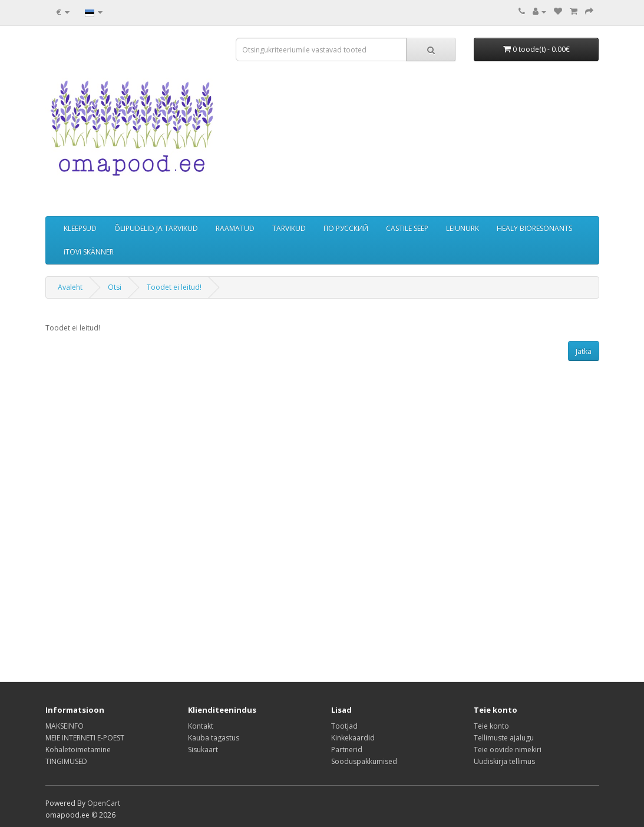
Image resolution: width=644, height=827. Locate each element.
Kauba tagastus (213, 738)
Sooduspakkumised (364, 761)
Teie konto (491, 726)
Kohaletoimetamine (78, 750)
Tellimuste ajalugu (504, 738)
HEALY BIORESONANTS (534, 228)
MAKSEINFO (64, 726)
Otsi (114, 287)
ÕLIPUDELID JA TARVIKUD (156, 228)
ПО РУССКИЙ (345, 228)
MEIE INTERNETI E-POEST (84, 738)
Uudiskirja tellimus (504, 761)
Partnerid (346, 750)
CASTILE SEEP (407, 228)
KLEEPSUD (80, 228)
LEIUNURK (462, 228)
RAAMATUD (235, 228)
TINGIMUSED (66, 761)
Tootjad (344, 726)
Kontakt (200, 726)
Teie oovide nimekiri (507, 750)
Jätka (584, 351)
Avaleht (70, 287)
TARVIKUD (289, 228)
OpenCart (103, 803)
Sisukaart (203, 750)
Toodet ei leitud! (174, 287)
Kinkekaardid (353, 738)
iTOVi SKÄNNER (89, 252)
